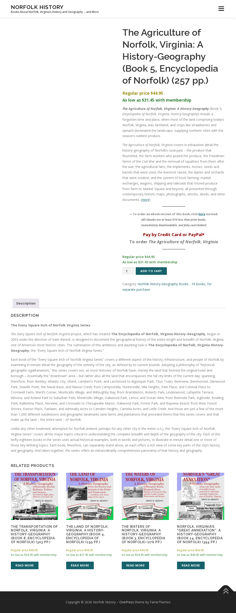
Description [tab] (25, 303)
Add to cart (151, 271)
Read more (24, 565)
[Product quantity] (128, 271)
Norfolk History (37, 7)
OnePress (126, 602)
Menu (221, 8)
